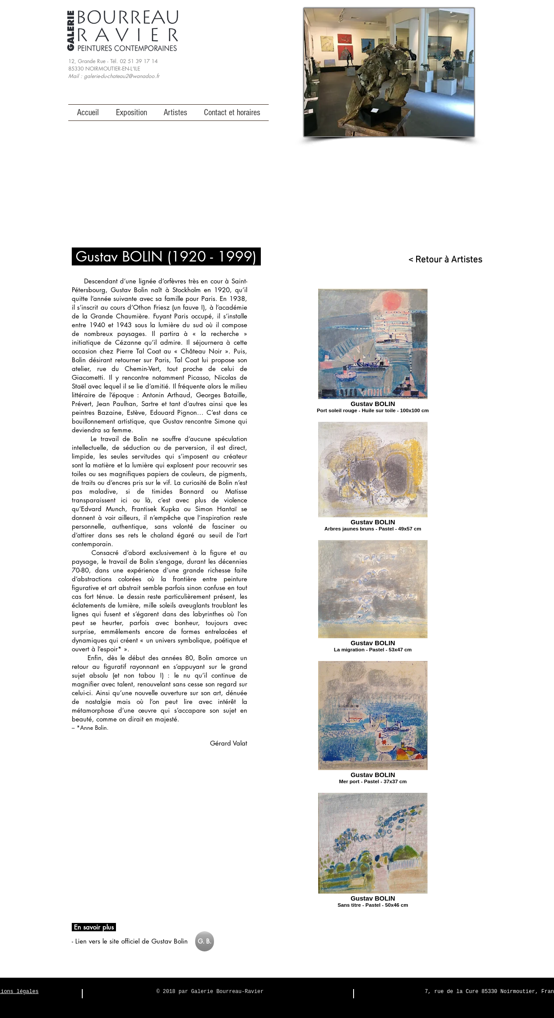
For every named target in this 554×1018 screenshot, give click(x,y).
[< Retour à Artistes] (441, 260)
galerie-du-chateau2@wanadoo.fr (121, 76)
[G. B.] (204, 941)
